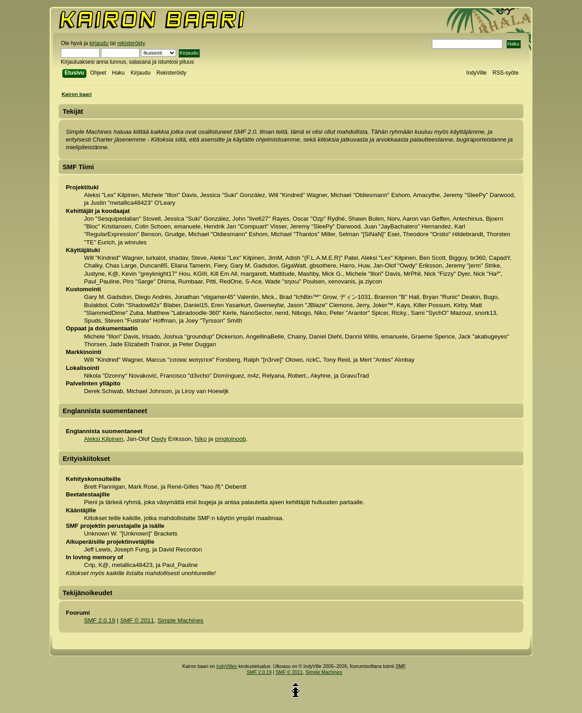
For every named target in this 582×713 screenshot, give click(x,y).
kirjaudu (99, 43)
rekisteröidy (131, 43)
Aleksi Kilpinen (103, 438)
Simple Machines (180, 620)
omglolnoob (230, 438)
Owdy (158, 438)
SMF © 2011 (137, 620)
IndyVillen (226, 666)
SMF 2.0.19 (99, 620)
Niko (201, 438)
